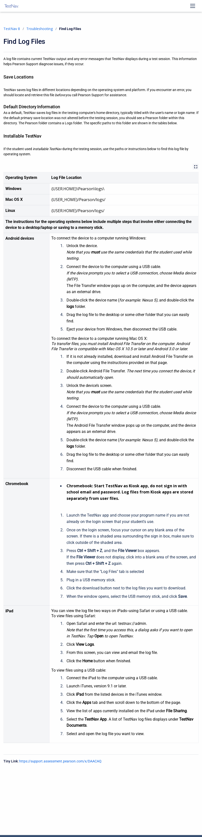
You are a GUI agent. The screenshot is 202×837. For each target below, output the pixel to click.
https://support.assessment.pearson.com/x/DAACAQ (60, 761)
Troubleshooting (39, 28)
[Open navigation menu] (192, 6)
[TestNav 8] (11, 5)
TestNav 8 (11, 28)
